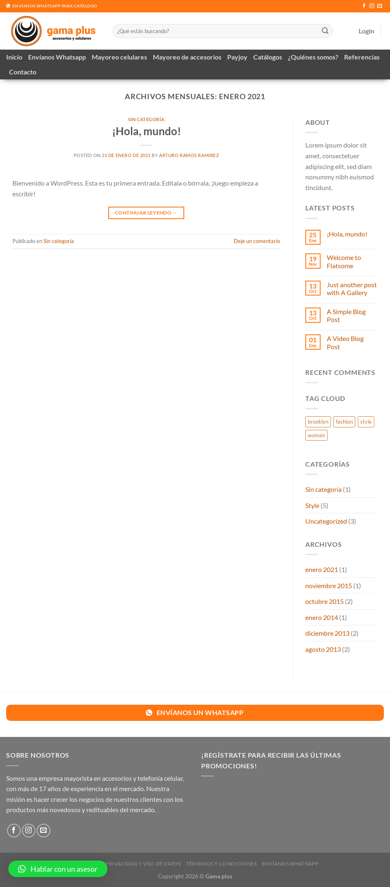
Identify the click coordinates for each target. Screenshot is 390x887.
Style (312, 505)
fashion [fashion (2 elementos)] (344, 421)
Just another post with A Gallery (352, 288)
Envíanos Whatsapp (57, 57)
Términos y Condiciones (221, 864)
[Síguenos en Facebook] (363, 6)
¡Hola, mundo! (146, 131)
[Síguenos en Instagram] (371, 6)
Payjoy (237, 57)
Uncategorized (326, 521)
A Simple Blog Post (346, 315)
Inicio (14, 57)
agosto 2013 (323, 649)
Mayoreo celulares (119, 57)
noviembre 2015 (328, 585)
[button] (57, 869)
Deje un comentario (257, 241)
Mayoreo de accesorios (187, 57)
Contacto (22, 72)
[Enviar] (325, 31)
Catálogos (267, 57)
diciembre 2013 (327, 633)
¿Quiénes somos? (313, 57)
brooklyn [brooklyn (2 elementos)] (318, 421)
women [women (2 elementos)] (316, 435)
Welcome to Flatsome (344, 261)
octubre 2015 (324, 601)
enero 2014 (321, 617)
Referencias (362, 57)
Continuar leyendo (146, 213)
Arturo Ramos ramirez (189, 155)
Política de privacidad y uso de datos (126, 864)
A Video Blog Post (345, 342)
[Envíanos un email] (379, 6)
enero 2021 (321, 569)
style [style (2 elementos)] (366, 421)
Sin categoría (146, 119)
